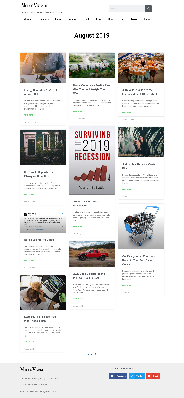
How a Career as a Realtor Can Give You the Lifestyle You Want (91, 89)
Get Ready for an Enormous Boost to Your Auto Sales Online (139, 260)
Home (58, 19)
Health (86, 19)
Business (44, 19)
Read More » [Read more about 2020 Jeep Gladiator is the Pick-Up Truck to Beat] (78, 299)
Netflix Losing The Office (39, 239)
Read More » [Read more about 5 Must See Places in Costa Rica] (127, 189)
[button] (118, 376)
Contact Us (53, 379)
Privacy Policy (38, 379)
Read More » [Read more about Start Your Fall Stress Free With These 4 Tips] (29, 342)
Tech (122, 19)
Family (148, 19)
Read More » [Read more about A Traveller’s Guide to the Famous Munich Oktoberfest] (127, 112)
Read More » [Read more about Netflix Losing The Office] (29, 261)
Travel (134, 19)
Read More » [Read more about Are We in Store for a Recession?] (78, 227)
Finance (72, 19)
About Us (26, 379)
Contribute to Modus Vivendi (34, 384)
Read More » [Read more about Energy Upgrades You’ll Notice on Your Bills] (29, 115)
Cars (110, 19)
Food (99, 19)
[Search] (148, 8)
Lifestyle (28, 19)
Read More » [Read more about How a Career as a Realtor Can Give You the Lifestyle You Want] (78, 112)
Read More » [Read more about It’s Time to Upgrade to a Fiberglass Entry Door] (29, 195)
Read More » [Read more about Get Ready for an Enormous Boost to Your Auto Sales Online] (127, 286)
